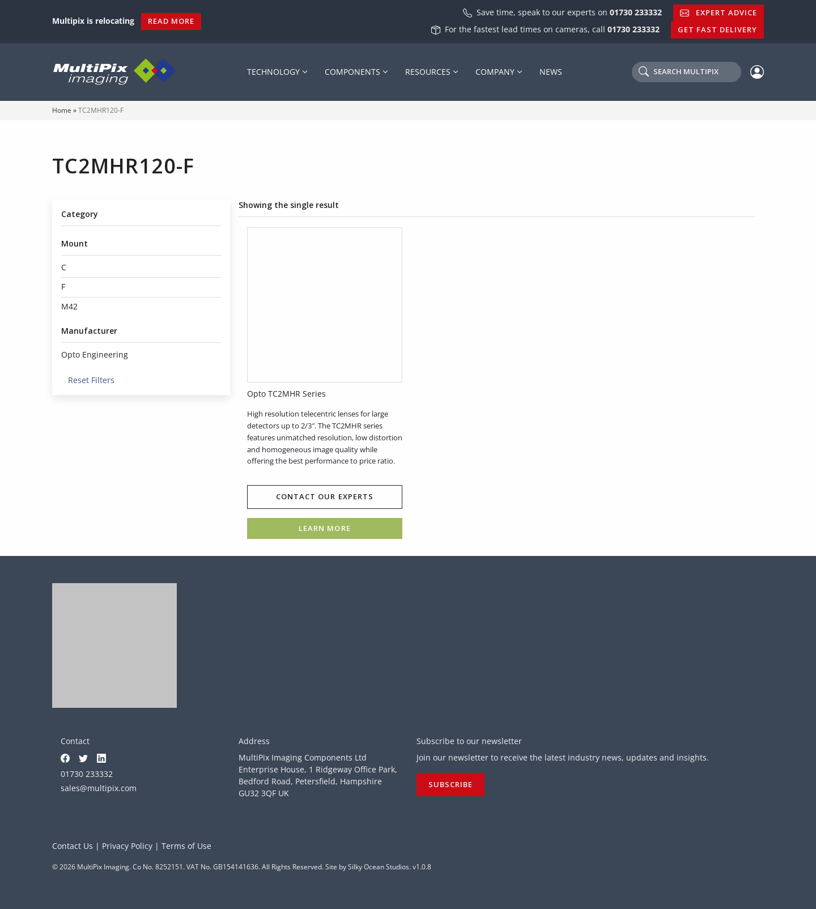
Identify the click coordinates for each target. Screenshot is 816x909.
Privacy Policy (127, 845)
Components (352, 71)
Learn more (324, 528)
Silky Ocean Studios (378, 867)
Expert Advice (718, 12)
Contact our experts (324, 496)
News (550, 71)
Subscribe (450, 784)
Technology (273, 71)
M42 (69, 306)
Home (61, 110)
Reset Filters (87, 380)
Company (495, 71)
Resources (427, 71)
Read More (171, 21)
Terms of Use (186, 845)
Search (679, 71)
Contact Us (72, 845)
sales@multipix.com (99, 788)
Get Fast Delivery (717, 29)
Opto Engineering (94, 354)
